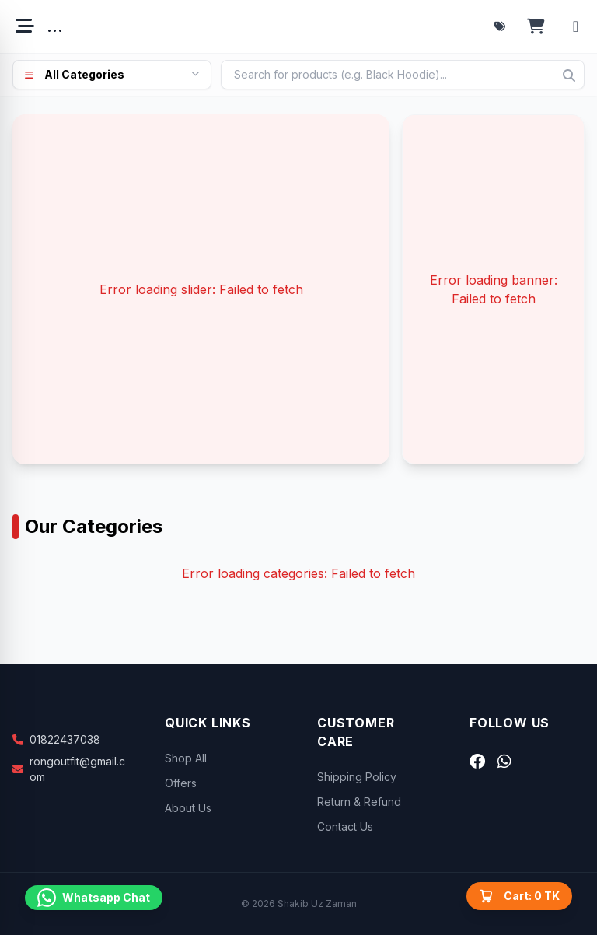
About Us (188, 807)
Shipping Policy (356, 776)
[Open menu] (24, 26)
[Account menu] (576, 26)
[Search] (569, 75)
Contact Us (345, 826)
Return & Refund (359, 801)
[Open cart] (536, 26)
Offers (181, 783)
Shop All (186, 758)
